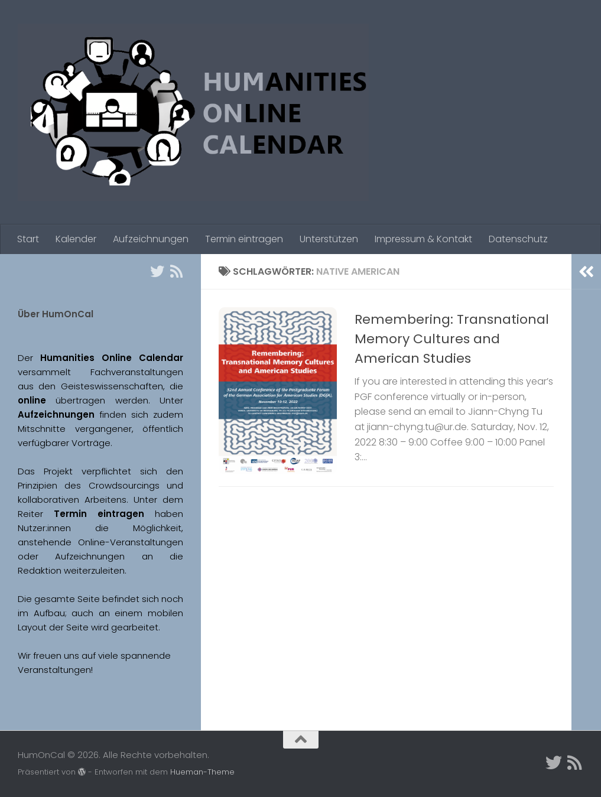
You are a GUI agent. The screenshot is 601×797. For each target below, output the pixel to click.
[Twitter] (157, 271)
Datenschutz (518, 239)
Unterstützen (329, 239)
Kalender (76, 239)
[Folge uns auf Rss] (176, 271)
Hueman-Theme (202, 772)
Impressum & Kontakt (423, 239)
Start (28, 239)
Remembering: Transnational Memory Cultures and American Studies (452, 338)
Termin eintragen (244, 239)
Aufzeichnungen (151, 239)
